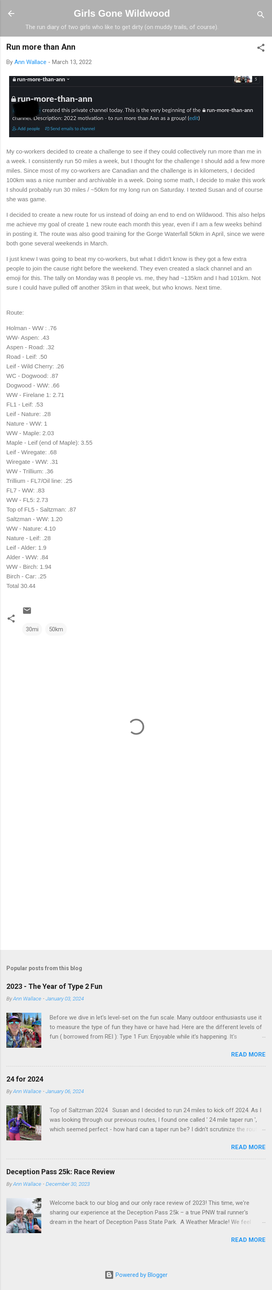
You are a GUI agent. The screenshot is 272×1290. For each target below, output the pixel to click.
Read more (248, 1054)
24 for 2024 (24, 1079)
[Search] (261, 16)
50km (56, 629)
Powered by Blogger (136, 1274)
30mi (32, 629)
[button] (261, 49)
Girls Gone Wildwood (122, 13)
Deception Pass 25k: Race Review (60, 1171)
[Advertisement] (136, 881)
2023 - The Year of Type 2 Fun (54, 986)
